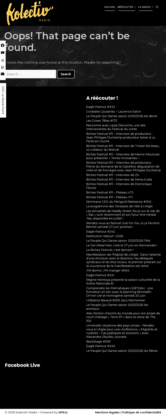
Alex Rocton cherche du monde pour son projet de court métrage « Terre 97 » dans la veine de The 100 (123, 317)
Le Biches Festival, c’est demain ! (110, 250)
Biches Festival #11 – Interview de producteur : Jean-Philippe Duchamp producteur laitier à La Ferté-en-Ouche (120, 137)
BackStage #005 (98, 341)
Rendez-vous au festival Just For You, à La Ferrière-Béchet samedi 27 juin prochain (123, 225)
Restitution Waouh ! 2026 (104, 236)
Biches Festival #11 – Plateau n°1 (109, 197)
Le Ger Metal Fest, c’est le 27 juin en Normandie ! (121, 245)
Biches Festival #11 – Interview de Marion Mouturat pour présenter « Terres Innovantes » (123, 156)
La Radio (146, 7)
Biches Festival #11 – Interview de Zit (112, 175)
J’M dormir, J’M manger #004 (108, 270)
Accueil (109, 6)
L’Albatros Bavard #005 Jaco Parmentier (115, 300)
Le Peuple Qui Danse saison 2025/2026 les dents (121, 116)
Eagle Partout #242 (100, 231)
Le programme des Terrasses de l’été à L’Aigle (119, 206)
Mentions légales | (108, 412)
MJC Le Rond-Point (3, 100)
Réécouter (127, 7)
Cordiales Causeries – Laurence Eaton (113, 111)
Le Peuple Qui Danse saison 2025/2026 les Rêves (122, 351)
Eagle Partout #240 (100, 346)
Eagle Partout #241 (100, 275)
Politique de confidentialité (141, 412)
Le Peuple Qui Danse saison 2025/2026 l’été (118, 240)
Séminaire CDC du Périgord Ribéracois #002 (118, 202)
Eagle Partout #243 (100, 107)
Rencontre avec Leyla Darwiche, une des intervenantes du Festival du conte (116, 127)
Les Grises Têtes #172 (101, 120)
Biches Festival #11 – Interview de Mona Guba (119, 179)
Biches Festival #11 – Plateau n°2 (109, 192)
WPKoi (62, 412)
